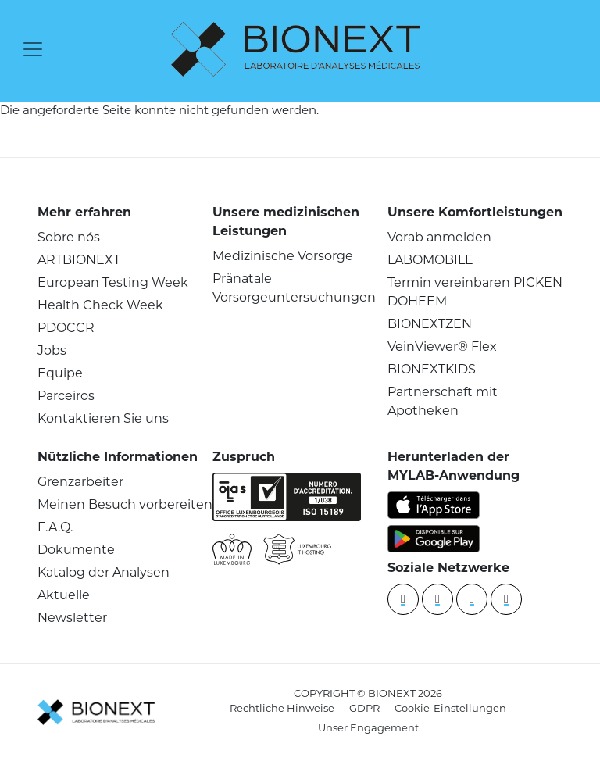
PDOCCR (66, 327)
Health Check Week (100, 305)
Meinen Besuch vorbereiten (125, 504)
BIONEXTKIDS (432, 369)
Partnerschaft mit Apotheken (443, 401)
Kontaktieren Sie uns (103, 418)
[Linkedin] (403, 599)
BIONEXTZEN (430, 323)
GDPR (364, 708)
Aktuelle (64, 595)
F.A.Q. (55, 527)
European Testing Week (113, 282)
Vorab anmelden (439, 237)
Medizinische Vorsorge (282, 255)
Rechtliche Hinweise (282, 708)
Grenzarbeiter (80, 481)
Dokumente (76, 549)
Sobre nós (69, 237)
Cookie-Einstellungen (450, 708)
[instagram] (506, 599)
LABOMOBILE (430, 259)
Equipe (60, 373)
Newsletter (72, 617)
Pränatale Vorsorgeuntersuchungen (294, 288)
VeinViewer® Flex (442, 346)
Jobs (52, 350)
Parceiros (66, 395)
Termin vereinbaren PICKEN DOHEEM (475, 292)
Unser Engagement (368, 727)
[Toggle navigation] (33, 49)
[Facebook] (472, 599)
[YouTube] (437, 599)
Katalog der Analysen (104, 572)
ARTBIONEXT (79, 259)
